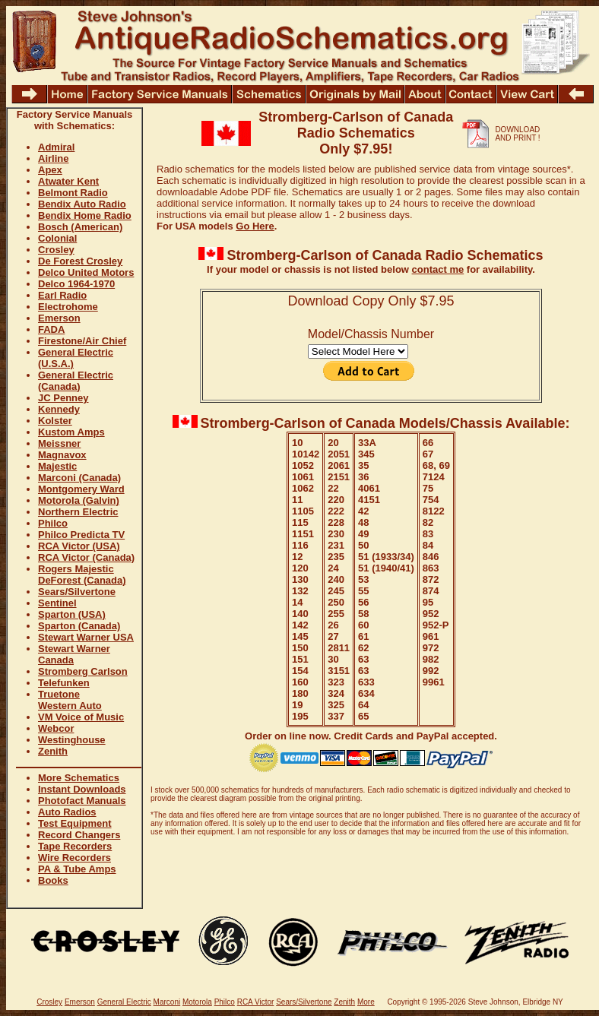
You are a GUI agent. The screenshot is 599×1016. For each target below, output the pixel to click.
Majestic (57, 466)
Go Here (255, 226)
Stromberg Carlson (83, 671)
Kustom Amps (71, 432)
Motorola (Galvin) (78, 500)
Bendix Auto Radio (82, 204)
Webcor (56, 728)
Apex (50, 170)
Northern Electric (78, 511)
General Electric (124, 1002)
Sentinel (57, 603)
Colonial (57, 238)
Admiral (56, 147)
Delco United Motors (86, 272)
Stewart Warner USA (86, 637)
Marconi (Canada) (79, 477)
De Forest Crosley (80, 261)
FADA (51, 329)
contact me (438, 269)
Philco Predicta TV (81, 534)
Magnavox (62, 455)
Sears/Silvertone (77, 591)
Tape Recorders (75, 846)
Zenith (53, 751)
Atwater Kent (68, 181)
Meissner (59, 443)
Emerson (59, 318)
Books (53, 880)
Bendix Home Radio (85, 215)
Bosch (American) (80, 227)
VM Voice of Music (81, 717)
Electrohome (68, 306)
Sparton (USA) (72, 614)
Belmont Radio (73, 192)
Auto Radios (67, 812)
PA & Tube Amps (77, 869)
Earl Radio (62, 295)
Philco (53, 523)
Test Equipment (75, 823)
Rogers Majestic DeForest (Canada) (82, 574)
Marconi (167, 1002)
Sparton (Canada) (79, 625)
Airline (53, 158)
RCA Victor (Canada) (86, 557)
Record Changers (79, 834)
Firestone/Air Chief (82, 341)
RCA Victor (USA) (79, 546)
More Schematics (78, 777)
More (366, 1002)
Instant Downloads (82, 789)
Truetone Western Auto (70, 699)
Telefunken (64, 682)
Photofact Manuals (82, 800)
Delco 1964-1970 (76, 284)
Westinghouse (72, 739)
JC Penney (63, 398)
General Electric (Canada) (75, 380)
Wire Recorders (74, 857)
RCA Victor (255, 1002)
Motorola (197, 1002)
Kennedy (59, 409)
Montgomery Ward (81, 489)
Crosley (56, 249)
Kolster (55, 420)
